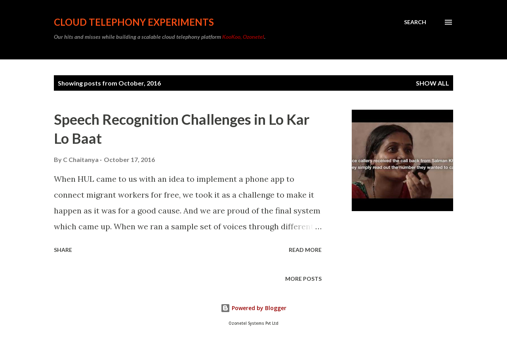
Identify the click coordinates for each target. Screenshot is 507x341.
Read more (305, 249)
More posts (303, 278)
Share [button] (63, 249)
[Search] (415, 22)
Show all (432, 83)
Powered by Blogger (253, 308)
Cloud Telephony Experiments (134, 22)
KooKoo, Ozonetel (243, 36)
